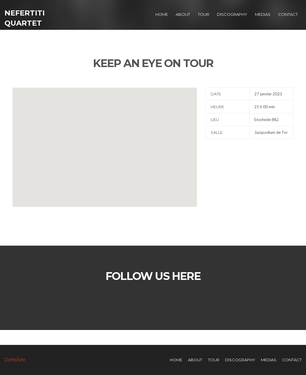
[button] (104, 141)
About (183, 14)
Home (161, 14)
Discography (232, 14)
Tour (203, 14)
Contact (288, 14)
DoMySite (14, 359)
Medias (262, 14)
